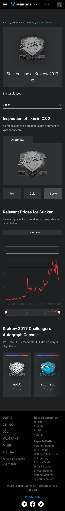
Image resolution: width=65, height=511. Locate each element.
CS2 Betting (41, 450)
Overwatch (9, 463)
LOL (5, 431)
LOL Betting (41, 458)
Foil (12, 193)
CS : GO (8, 424)
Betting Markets (43, 474)
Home (6, 22)
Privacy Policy (32, 496)
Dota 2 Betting (42, 466)
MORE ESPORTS (14, 459)
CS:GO (37, 4)
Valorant (39, 434)
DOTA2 (46, 4)
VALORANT (11, 438)
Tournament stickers (23, 22)
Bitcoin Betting (43, 470)
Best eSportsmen (46, 417)
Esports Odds (42, 462)
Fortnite (8, 452)
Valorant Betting (44, 445)
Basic (53, 193)
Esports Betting (44, 441)
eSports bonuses (44, 479)
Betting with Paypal (46, 454)
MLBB (7, 445)
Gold (32, 193)
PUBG (37, 430)
